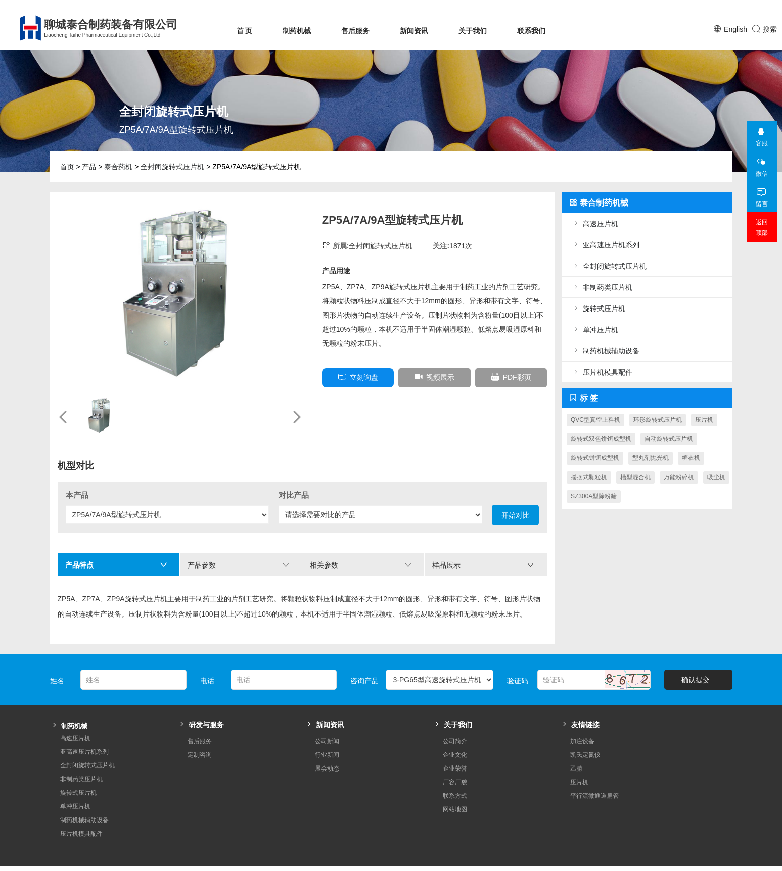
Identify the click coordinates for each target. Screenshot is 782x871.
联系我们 (531, 31)
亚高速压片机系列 (605, 244)
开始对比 (515, 515)
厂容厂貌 (455, 767)
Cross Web (717, 860)
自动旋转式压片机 (669, 438)
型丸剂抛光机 (650, 458)
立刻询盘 (358, 377)
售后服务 (355, 31)
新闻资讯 (414, 31)
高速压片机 (595, 223)
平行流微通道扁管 (594, 780)
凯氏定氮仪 (585, 739)
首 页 (245, 31)
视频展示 (434, 377)
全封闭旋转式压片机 (172, 167)
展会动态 (327, 753)
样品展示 (483, 564)
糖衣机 (691, 458)
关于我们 (472, 31)
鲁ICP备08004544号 (225, 860)
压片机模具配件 (602, 372)
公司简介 (455, 726)
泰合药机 (118, 167)
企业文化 (455, 739)
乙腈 (576, 753)
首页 (67, 167)
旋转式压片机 (598, 308)
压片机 (704, 419)
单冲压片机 (595, 329)
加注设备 (582, 726)
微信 (761, 164)
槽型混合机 (635, 477)
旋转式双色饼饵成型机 (601, 438)
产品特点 (116, 564)
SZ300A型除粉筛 (594, 496)
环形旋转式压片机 (657, 419)
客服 (761, 134)
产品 (89, 167)
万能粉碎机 (679, 477)
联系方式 (455, 780)
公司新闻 (327, 726)
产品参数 (239, 564)
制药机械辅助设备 (605, 350)
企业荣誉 (455, 753)
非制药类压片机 (602, 287)
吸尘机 (716, 477)
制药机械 (297, 31)
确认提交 (695, 664)
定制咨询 (200, 739)
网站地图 (455, 794)
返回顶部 (762, 227)
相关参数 (361, 564)
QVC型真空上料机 (595, 419)
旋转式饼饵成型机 (595, 458)
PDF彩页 (511, 377)
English (735, 29)
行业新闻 (327, 739)
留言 (761, 195)
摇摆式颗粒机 (589, 477)
